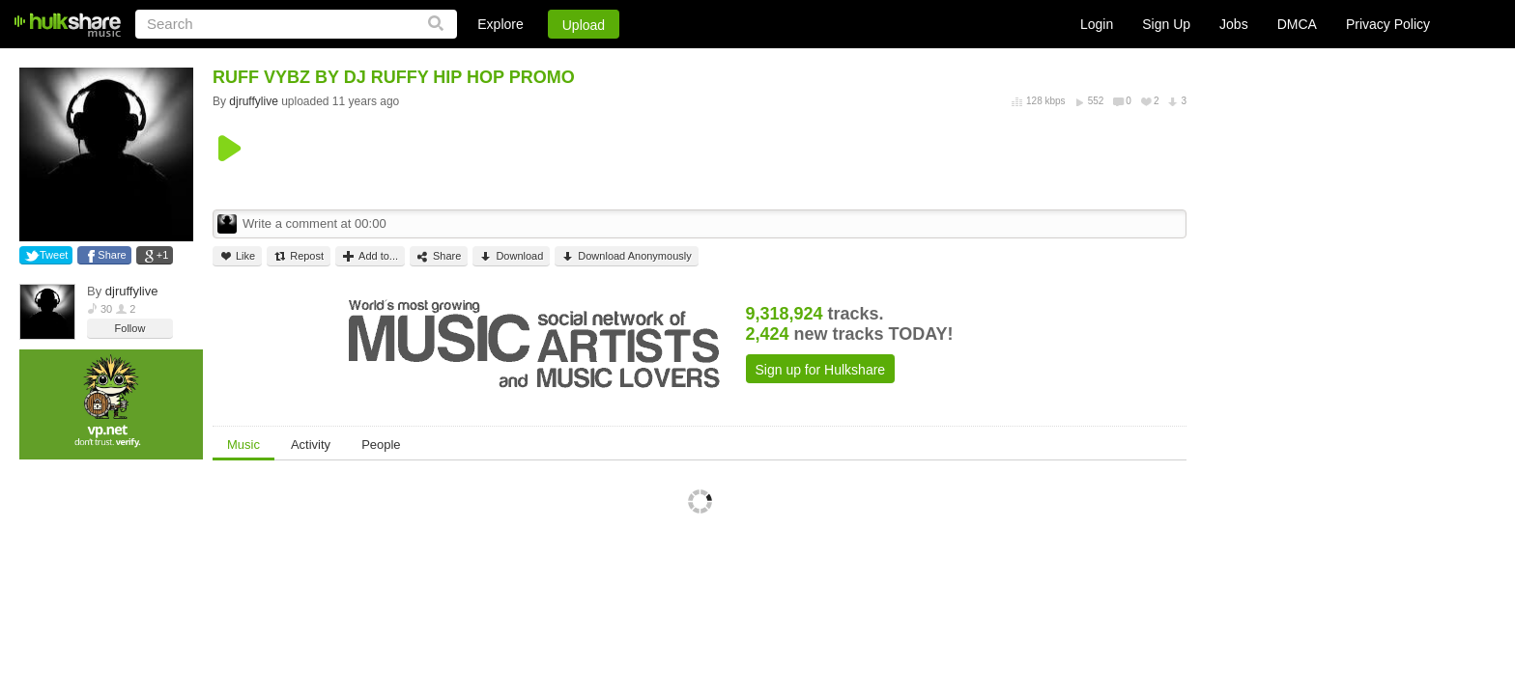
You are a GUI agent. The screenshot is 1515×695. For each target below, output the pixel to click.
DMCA (1297, 24)
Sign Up (1166, 24)
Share (112, 255)
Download (511, 256)
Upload (583, 25)
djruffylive (131, 291)
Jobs (1233, 24)
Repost (298, 256)
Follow (130, 328)
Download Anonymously (626, 256)
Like (237, 256)
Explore (500, 24)
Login (1096, 24)
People (380, 444)
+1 (163, 255)
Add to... (370, 256)
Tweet (54, 255)
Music (243, 444)
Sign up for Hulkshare (821, 369)
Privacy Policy (1388, 24)
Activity (310, 444)
